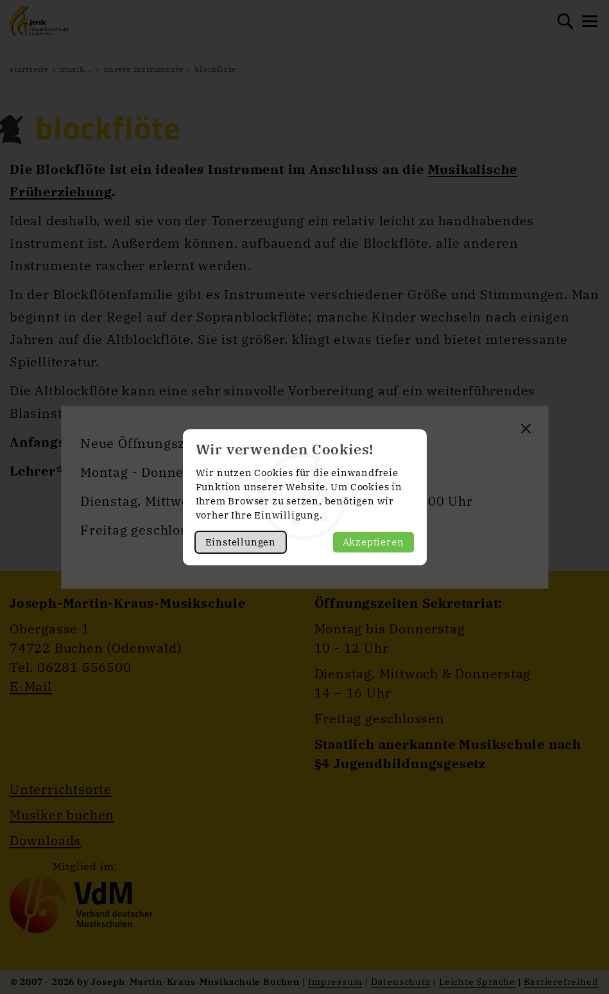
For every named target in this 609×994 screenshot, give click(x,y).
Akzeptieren (373, 542)
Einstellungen (240, 542)
